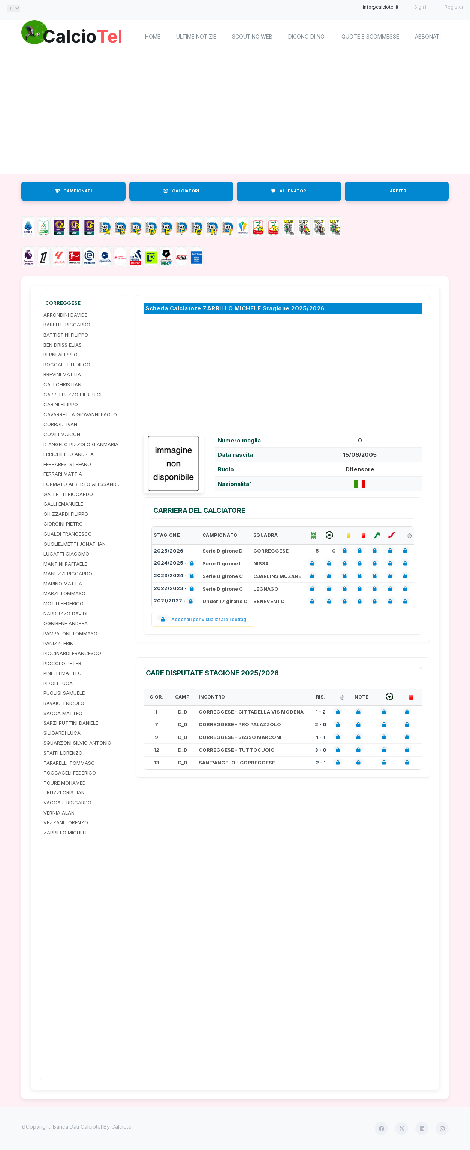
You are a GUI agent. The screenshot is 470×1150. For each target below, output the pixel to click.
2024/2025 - (175, 564)
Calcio (84, 35)
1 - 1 (320, 737)
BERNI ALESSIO (60, 355)
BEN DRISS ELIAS (62, 345)
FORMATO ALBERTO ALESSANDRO (83, 484)
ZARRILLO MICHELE (65, 833)
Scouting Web (252, 36)
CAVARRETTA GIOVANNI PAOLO (80, 414)
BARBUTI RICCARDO (66, 325)
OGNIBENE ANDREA (65, 623)
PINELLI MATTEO (62, 673)
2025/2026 (168, 551)
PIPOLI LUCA (58, 683)
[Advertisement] (235, 114)
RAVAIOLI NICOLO (63, 703)
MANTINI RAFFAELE (65, 564)
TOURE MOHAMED (64, 783)
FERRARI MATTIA (62, 474)
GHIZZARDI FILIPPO (65, 514)
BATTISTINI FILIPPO (65, 335)
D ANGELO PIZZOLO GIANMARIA (80, 444)
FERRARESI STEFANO (67, 464)
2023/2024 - (175, 576)
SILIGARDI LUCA (62, 733)
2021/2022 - (175, 601)
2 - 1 (321, 763)
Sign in (421, 7)
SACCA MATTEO (62, 713)
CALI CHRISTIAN (62, 384)
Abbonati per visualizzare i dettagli (202, 619)
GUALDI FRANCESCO (67, 534)
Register (454, 7)
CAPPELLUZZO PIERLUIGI (72, 395)
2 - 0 (320, 724)
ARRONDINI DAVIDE (65, 315)
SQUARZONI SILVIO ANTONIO (77, 743)
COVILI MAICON (61, 434)
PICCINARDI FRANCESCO (72, 653)
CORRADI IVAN (60, 424)
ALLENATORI (289, 191)
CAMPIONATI (73, 191)
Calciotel (122, 1126)
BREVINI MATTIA (62, 374)
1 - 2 (321, 712)
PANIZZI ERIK (58, 643)
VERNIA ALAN (59, 813)
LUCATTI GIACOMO (66, 554)
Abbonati (428, 36)
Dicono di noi (307, 36)
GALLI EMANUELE (63, 504)
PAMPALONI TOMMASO (70, 633)
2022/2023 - (175, 589)
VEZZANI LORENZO (65, 822)
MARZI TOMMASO (64, 593)
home (152, 36)
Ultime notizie (196, 36)
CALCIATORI (181, 191)
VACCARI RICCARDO (67, 803)
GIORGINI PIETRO (63, 524)
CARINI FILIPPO (60, 404)
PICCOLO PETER (62, 663)
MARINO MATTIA (62, 584)
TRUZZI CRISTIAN (64, 792)
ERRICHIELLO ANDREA (68, 454)
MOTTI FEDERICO (63, 603)
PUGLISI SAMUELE (64, 693)
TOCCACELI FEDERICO (69, 773)
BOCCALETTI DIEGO (66, 365)
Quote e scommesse (370, 36)
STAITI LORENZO (62, 753)
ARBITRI (398, 191)
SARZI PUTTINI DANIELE (70, 723)
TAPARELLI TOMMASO (69, 763)
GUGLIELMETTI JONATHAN (74, 544)
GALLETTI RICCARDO (68, 494)
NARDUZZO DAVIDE (66, 614)
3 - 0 (320, 750)
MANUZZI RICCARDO (67, 573)
